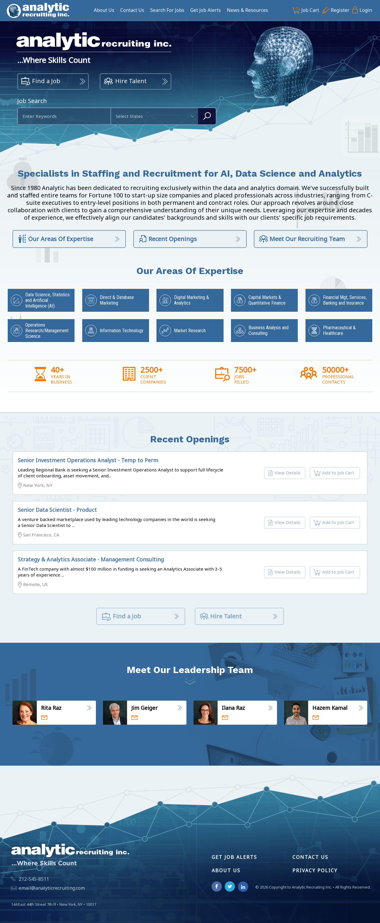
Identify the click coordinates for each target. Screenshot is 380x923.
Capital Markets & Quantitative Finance (267, 300)
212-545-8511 (34, 879)
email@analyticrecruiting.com (52, 888)
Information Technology (121, 330)
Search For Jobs (167, 10)
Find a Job (40, 81)
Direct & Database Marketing (117, 300)
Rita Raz (51, 707)
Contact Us (132, 10)
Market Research (190, 330)
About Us (104, 10)
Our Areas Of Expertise (55, 239)
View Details (283, 473)
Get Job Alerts (205, 10)
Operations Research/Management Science (47, 330)
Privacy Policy (315, 870)
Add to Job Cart (333, 473)
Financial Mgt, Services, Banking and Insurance (345, 300)
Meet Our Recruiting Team (302, 239)
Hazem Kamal (329, 707)
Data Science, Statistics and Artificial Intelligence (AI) (47, 300)
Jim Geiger (144, 707)
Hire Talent (125, 81)
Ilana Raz (233, 707)
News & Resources (247, 10)
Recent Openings (167, 239)
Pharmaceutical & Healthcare (339, 330)
